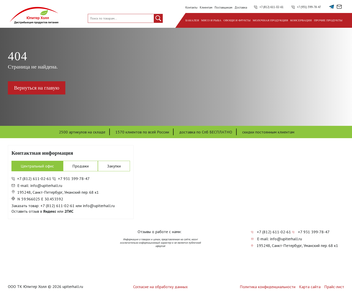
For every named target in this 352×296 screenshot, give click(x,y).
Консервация (301, 20)
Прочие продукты (328, 20)
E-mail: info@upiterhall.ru (36, 185)
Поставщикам (223, 7)
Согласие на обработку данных (160, 286)
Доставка (241, 7)
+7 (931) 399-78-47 (309, 7)
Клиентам (206, 7)
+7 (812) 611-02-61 (272, 7)
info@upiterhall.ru (99, 205)
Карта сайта (310, 286)
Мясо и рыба (211, 20)
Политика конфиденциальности (267, 286)
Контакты (191, 7)
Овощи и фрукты (237, 20)
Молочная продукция (270, 20)
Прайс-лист (334, 286)
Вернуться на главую (39, 88)
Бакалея (192, 20)
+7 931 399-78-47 (71, 178)
